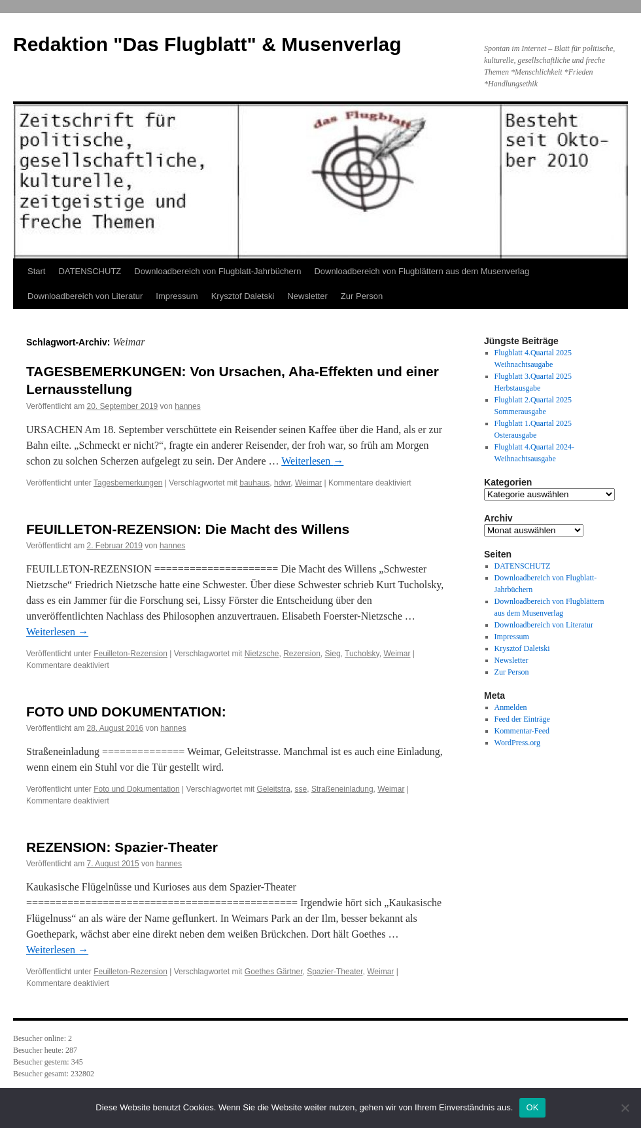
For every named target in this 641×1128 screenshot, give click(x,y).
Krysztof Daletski (243, 296)
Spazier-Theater (334, 971)
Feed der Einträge (522, 719)
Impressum (177, 296)
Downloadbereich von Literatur (85, 296)
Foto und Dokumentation (136, 789)
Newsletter (307, 296)
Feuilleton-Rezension (130, 653)
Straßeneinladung (342, 789)
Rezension (301, 653)
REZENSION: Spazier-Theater (122, 847)
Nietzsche (262, 653)
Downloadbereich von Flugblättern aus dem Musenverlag (421, 271)
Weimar (308, 482)
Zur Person (362, 296)
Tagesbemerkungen (128, 482)
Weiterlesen (312, 461)
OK (532, 1107)
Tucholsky (362, 653)
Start (36, 271)
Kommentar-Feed (521, 730)
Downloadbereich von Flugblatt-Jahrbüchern (217, 271)
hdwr (282, 482)
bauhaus (254, 482)
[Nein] (624, 1107)
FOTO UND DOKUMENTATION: (126, 711)
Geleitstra (273, 789)
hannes (187, 406)
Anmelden (510, 707)
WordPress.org (517, 742)
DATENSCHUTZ (89, 271)
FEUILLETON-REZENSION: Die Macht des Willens (187, 529)
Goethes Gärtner (274, 971)
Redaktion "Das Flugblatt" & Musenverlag (207, 44)
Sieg (333, 653)
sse (301, 789)
